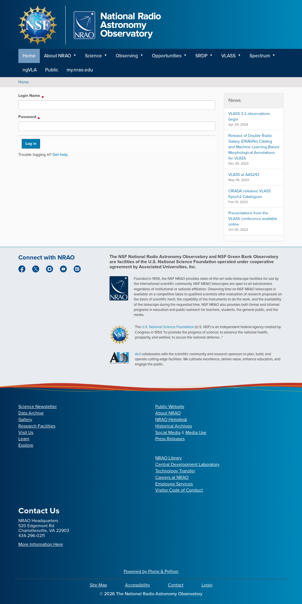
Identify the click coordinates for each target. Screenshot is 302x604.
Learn (23, 438)
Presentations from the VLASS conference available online (252, 218)
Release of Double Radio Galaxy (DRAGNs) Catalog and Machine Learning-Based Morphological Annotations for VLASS (253, 147)
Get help (59, 155)
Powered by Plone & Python (151, 571)
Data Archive (31, 413)
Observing (127, 55)
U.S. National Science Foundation (168, 327)
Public (51, 69)
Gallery (25, 419)
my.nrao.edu (80, 69)
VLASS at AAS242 (243, 175)
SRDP (201, 55)
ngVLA (30, 69)
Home (29, 55)
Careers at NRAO (172, 477)
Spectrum (260, 55)
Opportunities (166, 55)
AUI (138, 354)
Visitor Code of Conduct (179, 490)
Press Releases (170, 438)
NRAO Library (168, 458)
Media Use (195, 432)
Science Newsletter (37, 406)
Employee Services (174, 484)
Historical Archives (173, 426)
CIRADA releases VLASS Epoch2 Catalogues (249, 194)
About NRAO (57, 55)
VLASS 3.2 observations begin (249, 116)
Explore (25, 445)
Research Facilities (36, 426)
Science (93, 55)
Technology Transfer (175, 471)
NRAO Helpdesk (171, 419)
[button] (77, 56)
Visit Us (25, 432)
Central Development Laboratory (187, 464)
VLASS (228, 55)
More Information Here (40, 544)
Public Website (169, 406)
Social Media (167, 432)
